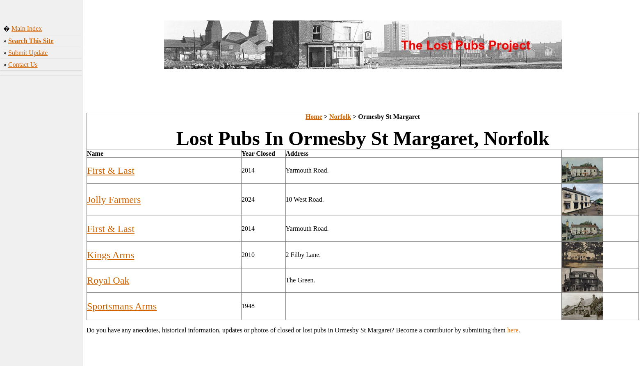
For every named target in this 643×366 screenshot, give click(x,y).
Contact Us (23, 64)
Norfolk (340, 116)
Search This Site (31, 40)
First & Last (111, 170)
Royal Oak (108, 280)
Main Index (26, 28)
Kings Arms (110, 255)
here (513, 330)
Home (314, 116)
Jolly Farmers (114, 199)
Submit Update (28, 52)
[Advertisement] (41, 207)
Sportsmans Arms (122, 306)
